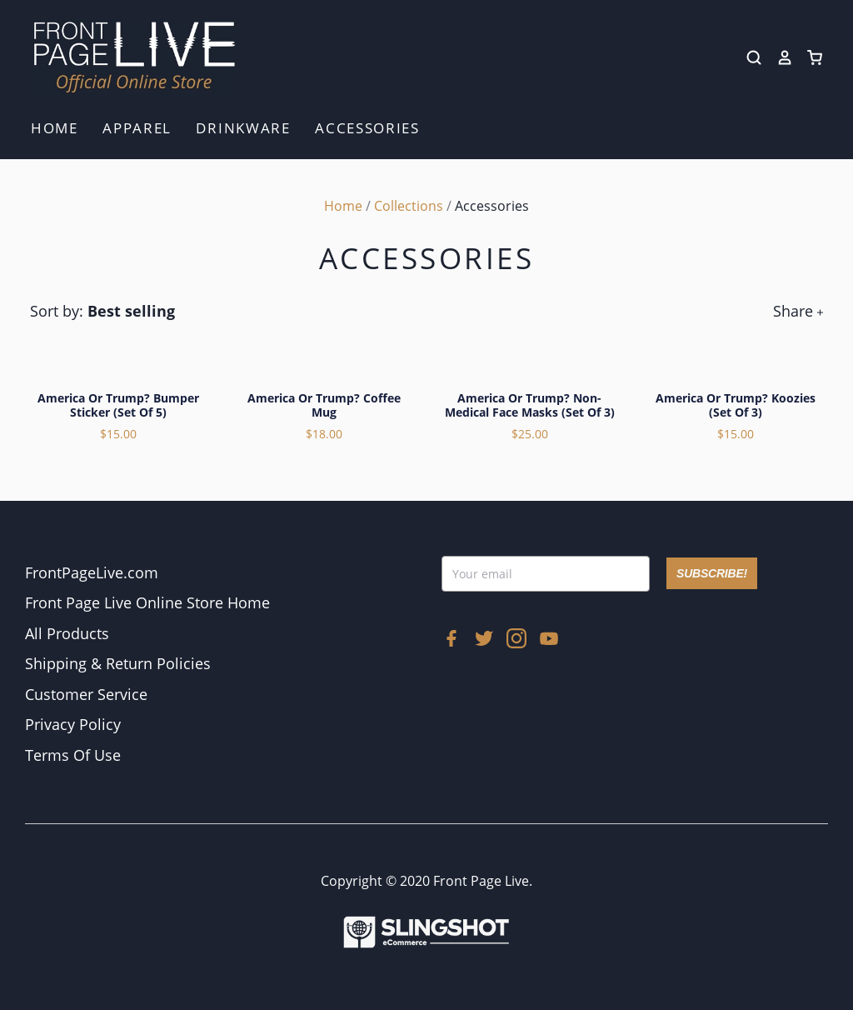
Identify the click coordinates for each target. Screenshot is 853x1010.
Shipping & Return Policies (118, 663)
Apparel (137, 128)
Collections (408, 206)
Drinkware (243, 128)
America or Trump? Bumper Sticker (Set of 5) (118, 405)
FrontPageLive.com (91, 572)
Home (54, 128)
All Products (67, 633)
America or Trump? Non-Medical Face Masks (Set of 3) (530, 405)
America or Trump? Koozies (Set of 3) (736, 405)
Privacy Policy (73, 724)
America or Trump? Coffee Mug (324, 405)
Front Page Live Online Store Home (147, 602)
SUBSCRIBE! (711, 573)
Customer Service (86, 694)
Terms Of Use (73, 755)
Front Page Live (481, 881)
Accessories (367, 128)
